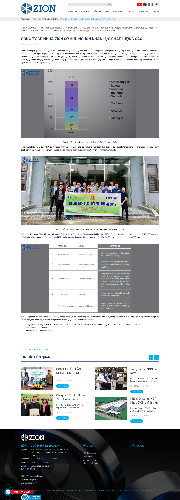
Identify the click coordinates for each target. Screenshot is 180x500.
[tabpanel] (53, 393)
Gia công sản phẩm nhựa (31, 480)
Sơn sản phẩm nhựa (29, 483)
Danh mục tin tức (50, 19)
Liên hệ (156, 12)
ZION (46, 349)
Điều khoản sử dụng (152, 490)
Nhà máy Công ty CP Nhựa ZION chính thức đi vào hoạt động (144, 401)
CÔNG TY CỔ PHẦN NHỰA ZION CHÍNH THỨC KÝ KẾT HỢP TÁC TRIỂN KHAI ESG (69, 371)
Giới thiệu (85, 12)
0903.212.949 (37, 459)
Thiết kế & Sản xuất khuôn (31, 476)
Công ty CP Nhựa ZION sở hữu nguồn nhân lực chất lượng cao (87, 19)
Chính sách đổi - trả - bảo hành (112, 490)
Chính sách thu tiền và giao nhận (88, 490)
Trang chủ (72, 12)
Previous (151, 357)
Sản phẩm (98, 12)
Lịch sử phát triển (90, 460)
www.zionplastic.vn (40, 462)
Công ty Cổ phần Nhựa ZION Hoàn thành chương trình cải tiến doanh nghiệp (70, 398)
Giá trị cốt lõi (88, 457)
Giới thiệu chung (89, 453)
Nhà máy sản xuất (90, 463)
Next (156, 357)
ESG (107, 12)
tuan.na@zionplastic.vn (41, 466)
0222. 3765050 (51, 459)
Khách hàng (118, 12)
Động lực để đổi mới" (144, 371)
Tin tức (131, 12)
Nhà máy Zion (35, 349)
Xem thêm (62, 386)
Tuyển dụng (144, 12)
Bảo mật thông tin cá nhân (134, 490)
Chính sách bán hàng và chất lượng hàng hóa (60, 490)
